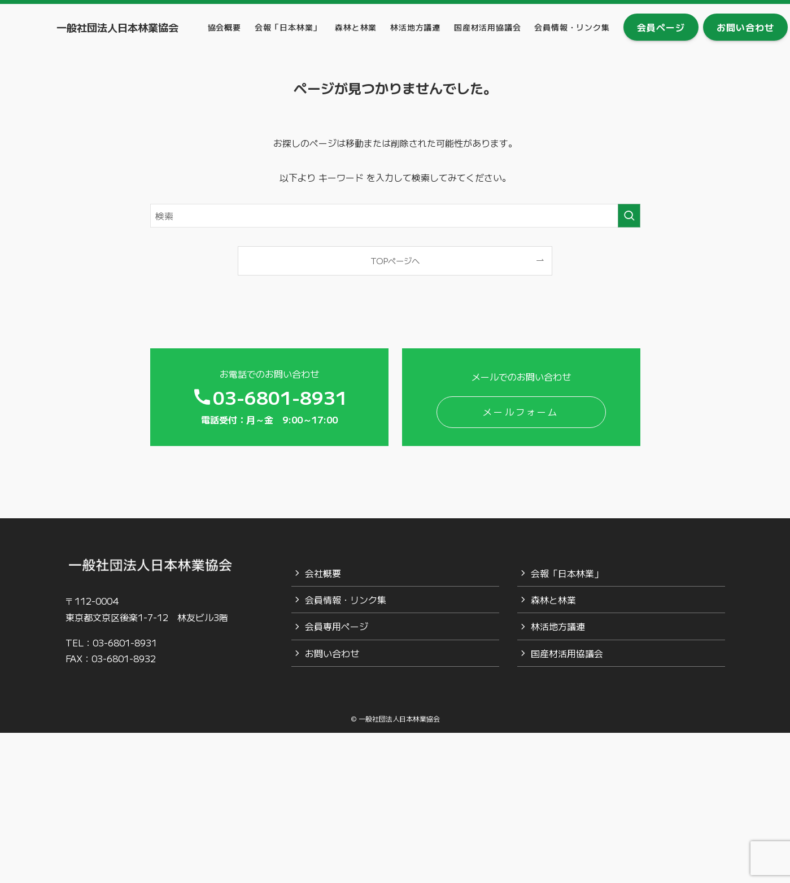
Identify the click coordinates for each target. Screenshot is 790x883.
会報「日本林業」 (567, 573)
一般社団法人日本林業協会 (117, 27)
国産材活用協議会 (567, 653)
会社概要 (323, 573)
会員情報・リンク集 (345, 599)
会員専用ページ (336, 626)
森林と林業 (553, 599)
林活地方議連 (558, 626)
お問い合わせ (332, 653)
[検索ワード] (395, 216)
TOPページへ (395, 260)
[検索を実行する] (629, 216)
